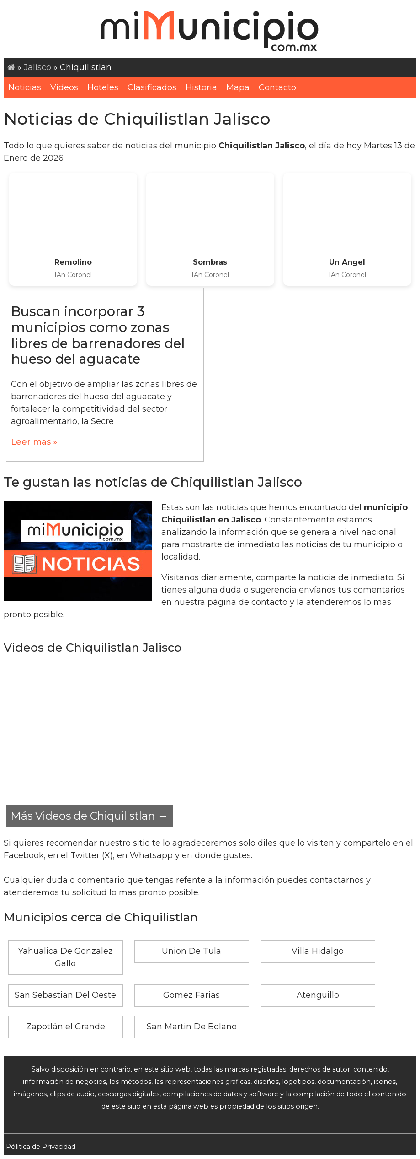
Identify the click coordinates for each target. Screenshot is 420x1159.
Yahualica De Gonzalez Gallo (65, 957)
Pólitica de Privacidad (40, 1147)
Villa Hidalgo (318, 951)
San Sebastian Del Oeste (65, 995)
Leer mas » (34, 442)
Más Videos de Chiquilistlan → (89, 815)
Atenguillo (318, 995)
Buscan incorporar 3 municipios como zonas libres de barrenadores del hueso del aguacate (98, 335)
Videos (64, 87)
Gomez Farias (191, 995)
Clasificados (152, 87)
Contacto (277, 87)
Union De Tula (191, 951)
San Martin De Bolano (192, 1027)
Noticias (24, 87)
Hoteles (102, 87)
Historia (201, 87)
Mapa (238, 87)
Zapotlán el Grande (65, 1027)
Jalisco (37, 67)
